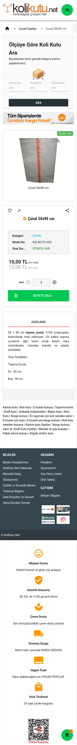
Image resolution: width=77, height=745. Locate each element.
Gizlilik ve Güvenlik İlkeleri (19, 485)
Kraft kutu (10, 411)
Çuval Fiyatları (28, 28)
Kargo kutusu (19, 416)
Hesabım (46, 462)
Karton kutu (10, 407)
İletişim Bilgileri (50, 495)
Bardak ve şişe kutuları (53, 429)
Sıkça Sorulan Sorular (16, 502)
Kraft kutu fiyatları (25, 429)
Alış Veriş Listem (51, 474)
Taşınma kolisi (64, 407)
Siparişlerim (48, 468)
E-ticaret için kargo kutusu (43, 420)
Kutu (6, 416)
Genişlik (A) (36, 83)
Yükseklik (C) (58, 83)
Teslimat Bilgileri (13, 491)
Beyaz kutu (55, 411)
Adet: (21, 282)
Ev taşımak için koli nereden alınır (51, 416)
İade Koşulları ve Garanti (18, 497)
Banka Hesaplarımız (15, 462)
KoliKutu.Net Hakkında (17, 468)
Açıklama (38, 322)
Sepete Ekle (33, 295)
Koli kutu (25, 407)
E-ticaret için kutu (14, 420)
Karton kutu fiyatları (38, 424)
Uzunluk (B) (15, 83)
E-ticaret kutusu (43, 407)
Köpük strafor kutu (41, 433)
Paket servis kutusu (15, 433)
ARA (38, 103)
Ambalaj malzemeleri (32, 411)
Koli (66, 411)
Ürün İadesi (48, 479)
